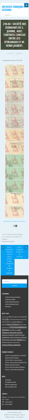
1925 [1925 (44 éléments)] (13, 316)
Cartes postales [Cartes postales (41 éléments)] (23, 324)
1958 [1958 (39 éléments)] (21, 319)
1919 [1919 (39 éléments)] (5, 316)
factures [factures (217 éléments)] (5, 329)
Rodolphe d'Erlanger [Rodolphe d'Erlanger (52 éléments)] (7, 342)
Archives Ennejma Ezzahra (13, 8)
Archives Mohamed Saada (12, 304)
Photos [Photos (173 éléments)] (20, 339)
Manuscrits (8, 306)
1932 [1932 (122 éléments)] (7, 319)
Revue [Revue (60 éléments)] (24, 340)
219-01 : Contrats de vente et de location (19, 252)
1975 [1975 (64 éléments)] (8, 322)
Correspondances (15, 237)
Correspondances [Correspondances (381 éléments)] (18, 326)
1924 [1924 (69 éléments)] (10, 317)
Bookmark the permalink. (8, 241)
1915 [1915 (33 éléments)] (3, 316)
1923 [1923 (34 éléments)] (7, 316)
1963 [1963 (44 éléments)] (3, 322)
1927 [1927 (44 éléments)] (18, 316)
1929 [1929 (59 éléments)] (22, 316)
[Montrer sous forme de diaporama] (14, 221)
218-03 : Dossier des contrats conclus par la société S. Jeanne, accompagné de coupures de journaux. (9, 260)
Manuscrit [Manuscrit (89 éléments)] (5, 335)
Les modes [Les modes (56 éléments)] (12, 330)
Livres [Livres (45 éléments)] (16, 330)
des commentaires (11, 384)
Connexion (8, 379)
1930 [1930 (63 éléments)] (25, 316)
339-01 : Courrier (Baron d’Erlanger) (14, 369)
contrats (8, 237)
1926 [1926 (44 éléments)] (15, 316)
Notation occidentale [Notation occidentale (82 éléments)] (20, 337)
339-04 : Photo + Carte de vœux (13, 360)
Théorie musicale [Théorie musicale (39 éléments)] (16, 342)
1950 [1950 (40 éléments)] (16, 319)
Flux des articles (10, 382)
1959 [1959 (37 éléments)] (23, 319)
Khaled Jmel (19, 53)
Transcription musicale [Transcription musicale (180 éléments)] (11, 344)
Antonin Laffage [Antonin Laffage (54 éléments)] (16, 322)
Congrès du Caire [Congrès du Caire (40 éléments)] (5, 327)
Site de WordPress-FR (10, 387)
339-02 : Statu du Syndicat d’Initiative (15, 367)
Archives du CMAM (10, 299)
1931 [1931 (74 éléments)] (3, 319)
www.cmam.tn (19, 417)
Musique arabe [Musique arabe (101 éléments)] (14, 335)
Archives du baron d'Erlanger (15, 234)
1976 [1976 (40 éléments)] (11, 321)
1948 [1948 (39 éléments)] (14, 319)
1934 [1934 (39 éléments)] (12, 319)
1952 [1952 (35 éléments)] (19, 319)
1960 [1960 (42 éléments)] (25, 319)
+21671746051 (8, 402)
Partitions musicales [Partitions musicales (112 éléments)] (9, 340)
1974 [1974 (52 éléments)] (5, 322)
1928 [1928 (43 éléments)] (20, 316)
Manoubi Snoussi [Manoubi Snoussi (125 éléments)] (16, 332)
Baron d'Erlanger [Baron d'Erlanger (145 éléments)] (13, 324)
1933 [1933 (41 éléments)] (10, 319)
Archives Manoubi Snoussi (12, 301)
